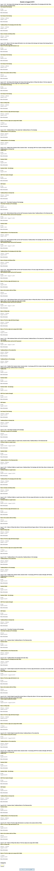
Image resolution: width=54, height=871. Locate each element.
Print (32, 869)
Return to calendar (24, 869)
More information (4, 12)
